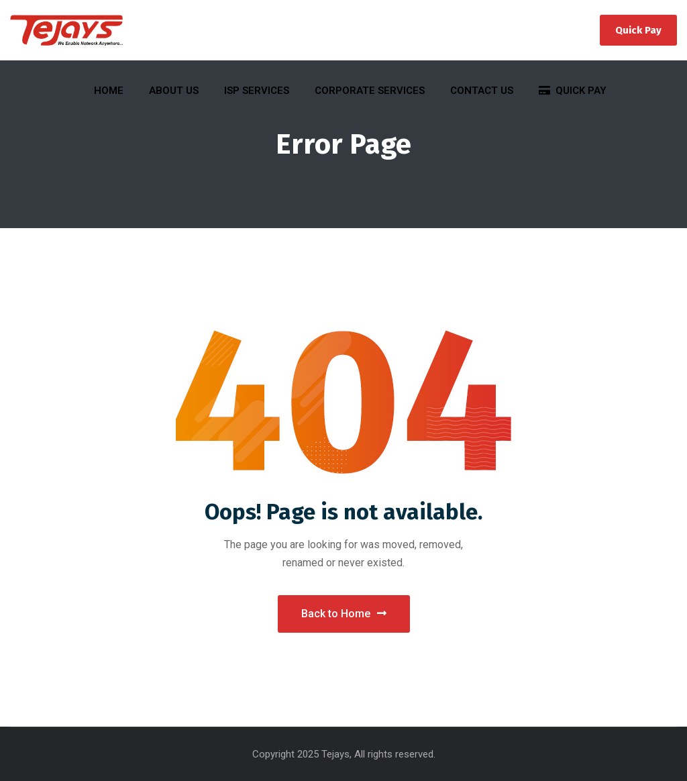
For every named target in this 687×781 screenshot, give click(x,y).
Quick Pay (638, 30)
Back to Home (343, 613)
